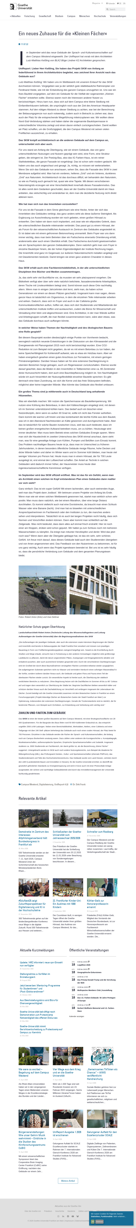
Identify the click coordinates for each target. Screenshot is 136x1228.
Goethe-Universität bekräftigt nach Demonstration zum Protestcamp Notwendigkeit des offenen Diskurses (38, 1014)
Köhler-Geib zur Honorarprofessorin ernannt (97, 904)
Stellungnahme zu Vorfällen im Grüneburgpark (35, 975)
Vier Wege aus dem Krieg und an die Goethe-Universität (67, 1072)
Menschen (84, 16)
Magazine (97, 3)
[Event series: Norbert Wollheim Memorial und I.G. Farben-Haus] (89, 1005)
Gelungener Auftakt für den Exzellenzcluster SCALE (102, 1133)
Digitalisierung (46, 784)
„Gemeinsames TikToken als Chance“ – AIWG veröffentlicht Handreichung (102, 1074)
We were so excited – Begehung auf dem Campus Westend (34, 1072)
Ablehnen (99, 1221)
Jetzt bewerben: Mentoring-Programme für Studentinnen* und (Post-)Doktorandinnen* (40, 988)
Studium (59, 16)
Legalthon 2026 (83, 965)
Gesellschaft (45, 16)
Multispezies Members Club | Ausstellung (94, 990)
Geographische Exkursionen (89, 972)
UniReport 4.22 (61, 784)
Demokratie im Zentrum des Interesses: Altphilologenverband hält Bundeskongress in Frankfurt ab (34, 838)
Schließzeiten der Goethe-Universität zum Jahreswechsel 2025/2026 (67, 835)
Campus (71, 16)
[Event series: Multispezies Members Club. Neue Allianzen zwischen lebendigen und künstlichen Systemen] (89, 987)
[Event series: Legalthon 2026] (88, 962)
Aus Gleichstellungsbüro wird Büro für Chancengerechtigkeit (39, 1002)
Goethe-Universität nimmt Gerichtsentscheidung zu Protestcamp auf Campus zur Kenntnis (41, 1029)
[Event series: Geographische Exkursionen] (88, 969)
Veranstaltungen (118, 16)
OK (93, 1221)
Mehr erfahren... (119, 1216)
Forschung (29, 16)
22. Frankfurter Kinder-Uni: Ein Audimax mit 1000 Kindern (67, 904)
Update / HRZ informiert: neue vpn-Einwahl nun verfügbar (41, 964)
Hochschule (100, 16)
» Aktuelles (15, 16)
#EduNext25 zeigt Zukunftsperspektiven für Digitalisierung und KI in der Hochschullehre (32, 905)
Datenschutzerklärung (83, 1221)
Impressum (69, 1221)
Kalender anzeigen (76, 1016)
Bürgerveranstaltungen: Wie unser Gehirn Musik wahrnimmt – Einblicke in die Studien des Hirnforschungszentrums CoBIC (32, 1140)
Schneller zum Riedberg (100, 831)
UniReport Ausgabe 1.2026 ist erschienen (67, 1133)
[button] (68, 1181)
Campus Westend (29, 784)
